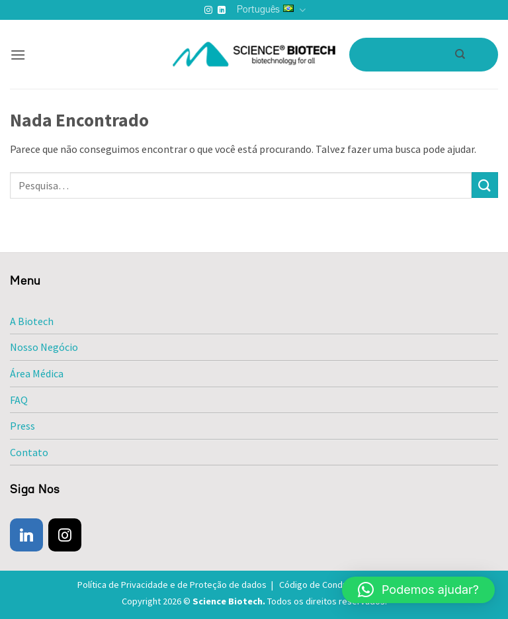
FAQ (19, 399)
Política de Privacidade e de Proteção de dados (177, 585)
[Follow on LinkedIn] (222, 10)
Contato (29, 452)
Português (271, 10)
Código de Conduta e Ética (336, 585)
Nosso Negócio (44, 347)
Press (22, 425)
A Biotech (32, 321)
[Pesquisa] (460, 54)
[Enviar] (485, 185)
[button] (18, 54)
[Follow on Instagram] (208, 10)
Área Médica (37, 373)
